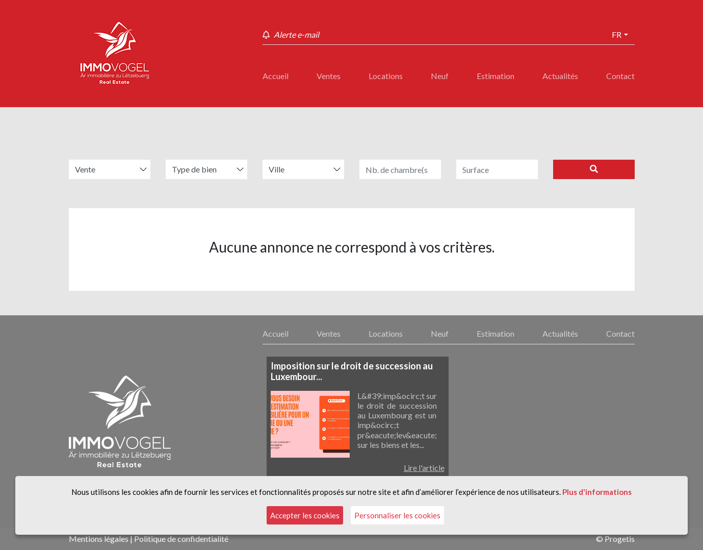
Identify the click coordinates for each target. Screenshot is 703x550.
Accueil (276, 76)
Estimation (495, 76)
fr (616, 34)
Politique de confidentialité (181, 538)
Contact (620, 76)
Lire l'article (424, 467)
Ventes (329, 76)
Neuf (440, 76)
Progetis (620, 538)
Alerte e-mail (296, 34)
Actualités (560, 76)
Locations (386, 76)
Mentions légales (98, 538)
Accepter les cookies (305, 515)
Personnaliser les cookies (397, 515)
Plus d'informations (597, 491)
